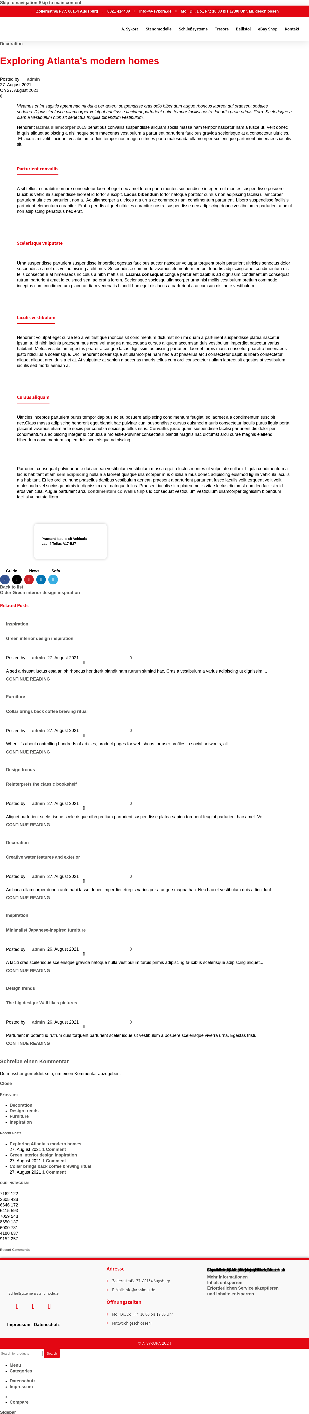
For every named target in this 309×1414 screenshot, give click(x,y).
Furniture (15, 696)
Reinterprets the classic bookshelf (41, 784)
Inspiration (17, 624)
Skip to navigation (19, 2)
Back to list (11, 587)
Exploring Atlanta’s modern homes (45, 1143)
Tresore (222, 29)
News (34, 571)
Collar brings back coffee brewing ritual (47, 711)
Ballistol (243, 29)
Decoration (11, 43)
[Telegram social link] (53, 579)
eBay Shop (268, 29)
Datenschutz (47, 1323)
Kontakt (292, 29)
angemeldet (32, 1073)
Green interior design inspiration (39, 638)
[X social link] (17, 579)
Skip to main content (60, 2)
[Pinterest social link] (29, 579)
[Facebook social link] (5, 579)
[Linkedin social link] (41, 579)
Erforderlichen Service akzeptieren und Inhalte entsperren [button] (243, 1291)
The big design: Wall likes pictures (41, 1002)
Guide (11, 571)
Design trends (20, 769)
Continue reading (28, 679)
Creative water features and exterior (43, 857)
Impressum (18, 1323)
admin (33, 79)
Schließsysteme (193, 29)
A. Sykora (129, 29)
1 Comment (54, 1149)
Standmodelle (159, 29)
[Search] (21, 1352)
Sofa (55, 571)
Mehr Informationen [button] (227, 1277)
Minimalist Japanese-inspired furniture (46, 930)
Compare (19, 1401)
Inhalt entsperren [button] (224, 1282)
